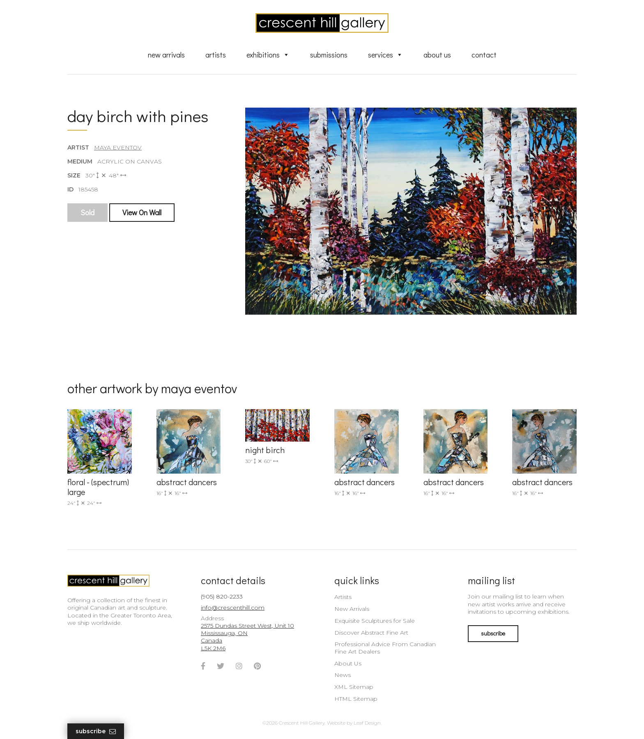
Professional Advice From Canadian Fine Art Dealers (385, 647)
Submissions (328, 55)
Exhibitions (268, 55)
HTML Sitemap (355, 698)
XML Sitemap (353, 687)
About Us (437, 55)
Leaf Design (367, 723)
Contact (484, 55)
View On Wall (141, 212)
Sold (87, 212)
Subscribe (96, 731)
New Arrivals (166, 55)
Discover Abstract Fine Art (371, 632)
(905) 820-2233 (222, 596)
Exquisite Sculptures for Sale (374, 620)
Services (385, 55)
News (342, 675)
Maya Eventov (118, 147)
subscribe (493, 633)
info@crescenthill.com (232, 607)
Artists (215, 55)
